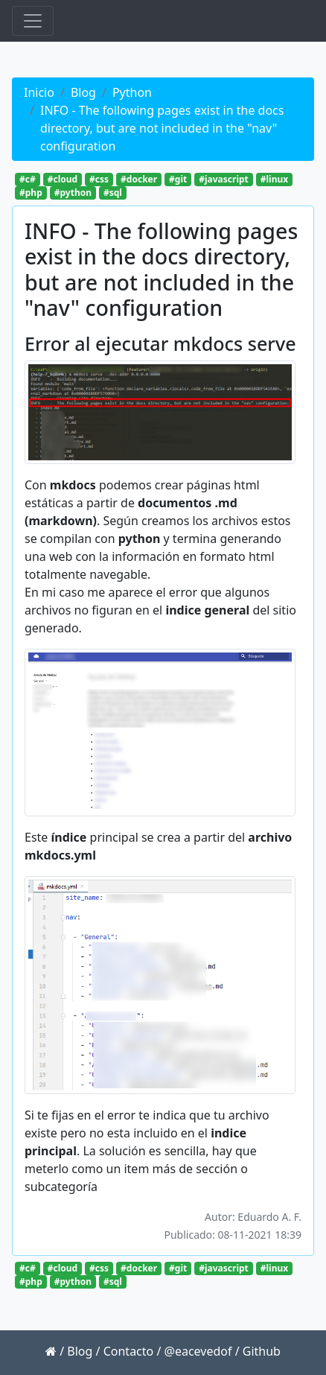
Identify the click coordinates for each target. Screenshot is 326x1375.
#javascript (224, 179)
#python (73, 192)
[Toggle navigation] (33, 21)
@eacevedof (198, 1351)
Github (262, 1351)
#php (30, 192)
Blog (83, 92)
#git (178, 179)
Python (132, 92)
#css (99, 179)
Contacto (128, 1351)
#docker (139, 179)
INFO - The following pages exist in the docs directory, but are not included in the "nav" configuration (162, 128)
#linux (274, 179)
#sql (112, 192)
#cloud (62, 179)
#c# (27, 179)
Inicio (39, 92)
